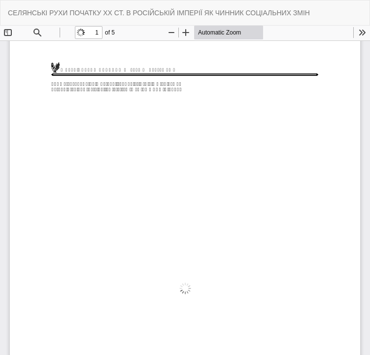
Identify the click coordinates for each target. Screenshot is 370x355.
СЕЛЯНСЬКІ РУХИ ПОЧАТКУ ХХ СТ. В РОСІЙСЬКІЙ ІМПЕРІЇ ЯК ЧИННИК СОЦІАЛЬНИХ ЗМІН (159, 13)
